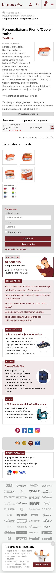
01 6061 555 (13, 262)
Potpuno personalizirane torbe (17, 15)
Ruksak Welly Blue (14, 366)
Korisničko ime (12, 213)
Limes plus (12, 4)
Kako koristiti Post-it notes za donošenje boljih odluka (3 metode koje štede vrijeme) (27, 288)
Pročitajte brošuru (28, 114)
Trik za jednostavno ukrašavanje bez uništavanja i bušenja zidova (23, 319)
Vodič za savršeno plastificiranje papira (24, 312)
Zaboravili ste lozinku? (16, 249)
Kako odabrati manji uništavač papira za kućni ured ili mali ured (27, 297)
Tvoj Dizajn (8, 38)
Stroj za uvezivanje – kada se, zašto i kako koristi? (26, 305)
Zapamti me (13, 232)
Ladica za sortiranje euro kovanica (23, 334)
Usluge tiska (13, 12)
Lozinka (9, 222)
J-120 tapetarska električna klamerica (25, 404)
